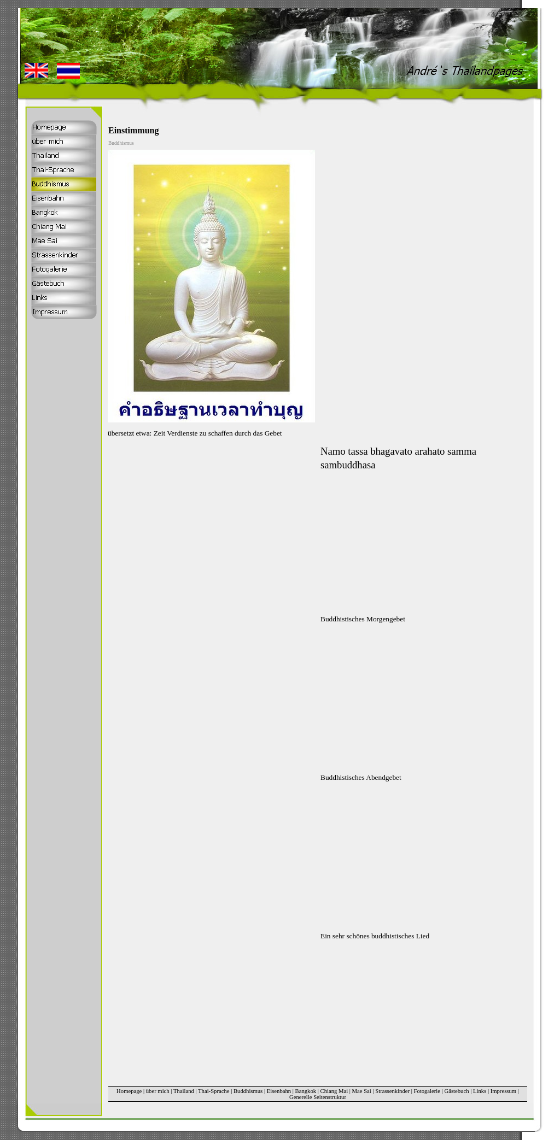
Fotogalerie (427, 1091)
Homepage (129, 1091)
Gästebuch (457, 1091)
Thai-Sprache (213, 1091)
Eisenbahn (279, 1091)
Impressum (503, 1091)
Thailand (183, 1091)
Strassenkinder (392, 1091)
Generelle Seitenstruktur (317, 1097)
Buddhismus (248, 1091)
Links (479, 1091)
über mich (158, 1091)
